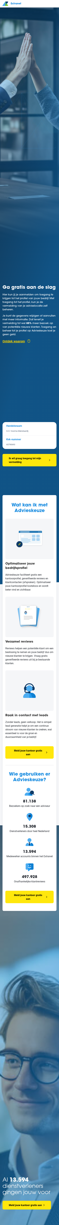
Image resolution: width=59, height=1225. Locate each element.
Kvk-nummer (13, 439)
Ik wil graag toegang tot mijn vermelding (25, 460)
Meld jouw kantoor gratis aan (30, 752)
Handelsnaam (14, 425)
